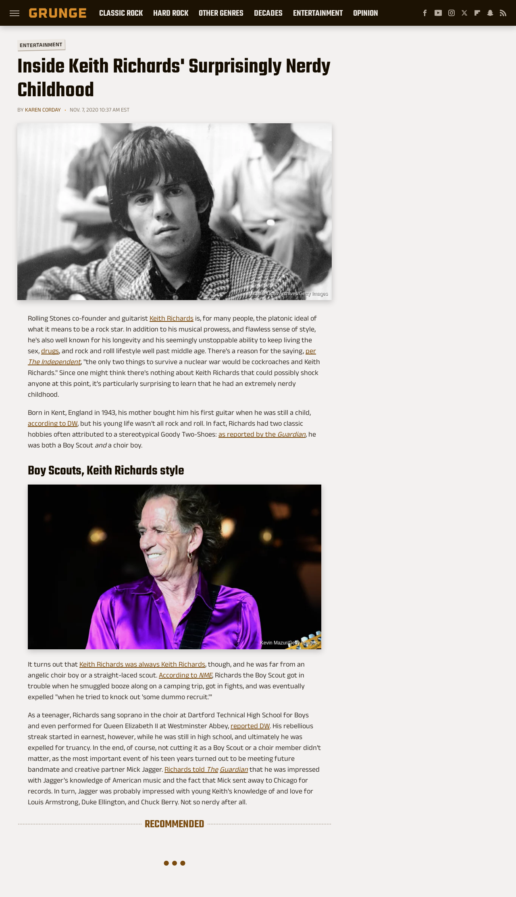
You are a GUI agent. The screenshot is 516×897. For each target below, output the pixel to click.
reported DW (250, 726)
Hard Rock (170, 13)
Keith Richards (172, 318)
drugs (50, 351)
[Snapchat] (490, 13)
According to (185, 675)
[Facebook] (425, 13)
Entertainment (318, 13)
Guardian (234, 769)
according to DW (52, 423)
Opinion (365, 13)
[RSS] (503, 13)
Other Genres (221, 13)
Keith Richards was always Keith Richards (142, 664)
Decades (268, 13)
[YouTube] (438, 13)
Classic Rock (121, 13)
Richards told (191, 769)
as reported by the (262, 434)
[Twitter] (464, 13)
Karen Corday (43, 109)
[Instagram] (451, 13)
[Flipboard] (477, 13)
